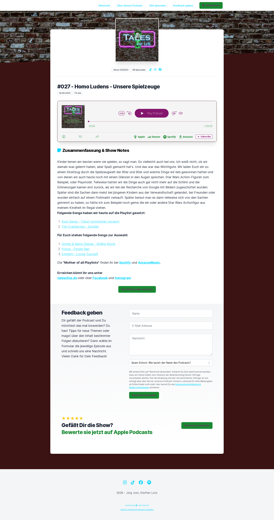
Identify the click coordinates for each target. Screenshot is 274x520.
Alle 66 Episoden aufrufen (137, 289)
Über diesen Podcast (129, 5)
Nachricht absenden (144, 395)
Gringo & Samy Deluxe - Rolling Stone (88, 244)
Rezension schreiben (197, 425)
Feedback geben (183, 5)
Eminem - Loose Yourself (80, 254)
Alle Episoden (157, 5)
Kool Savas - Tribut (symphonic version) (90, 221)
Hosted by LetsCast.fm (137, 505)
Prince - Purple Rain (75, 249)
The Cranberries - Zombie (80, 226)
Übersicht (104, 5)
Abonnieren (211, 5)
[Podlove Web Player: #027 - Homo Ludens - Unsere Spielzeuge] (137, 121)
